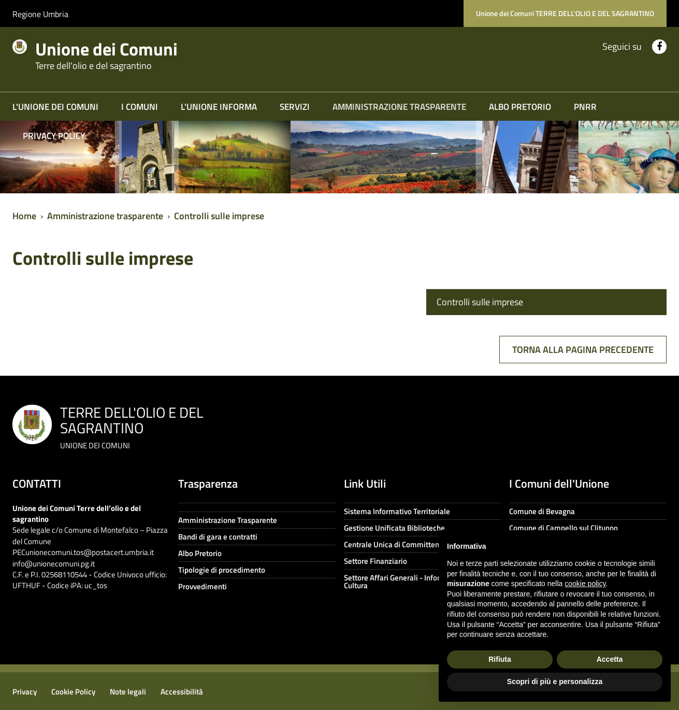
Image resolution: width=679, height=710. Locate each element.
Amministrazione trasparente (399, 106)
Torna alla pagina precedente (583, 350)
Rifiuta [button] (499, 659)
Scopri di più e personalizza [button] (554, 681)
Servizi (295, 106)
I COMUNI (139, 106)
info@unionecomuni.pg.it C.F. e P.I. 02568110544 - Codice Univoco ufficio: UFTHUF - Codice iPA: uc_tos (89, 575)
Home (24, 216)
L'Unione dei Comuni (55, 106)
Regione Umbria (40, 14)
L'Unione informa (219, 106)
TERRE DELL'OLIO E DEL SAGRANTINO (131, 426)
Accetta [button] (610, 659)
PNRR (585, 106)
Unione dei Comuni (118, 52)
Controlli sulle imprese (219, 216)
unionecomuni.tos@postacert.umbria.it (89, 552)
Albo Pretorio (520, 106)
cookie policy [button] (585, 583)
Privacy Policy (54, 136)
